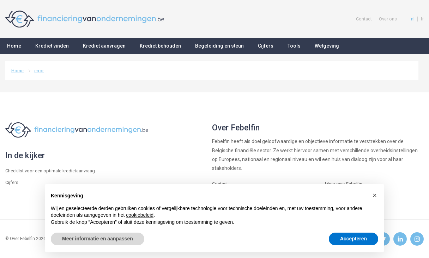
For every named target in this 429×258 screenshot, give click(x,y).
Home (17, 70)
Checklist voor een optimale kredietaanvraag (50, 170)
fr (422, 19)
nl (413, 19)
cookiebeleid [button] (139, 215)
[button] (374, 195)
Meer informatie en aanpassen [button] (97, 238)
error (39, 70)
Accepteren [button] (353, 238)
